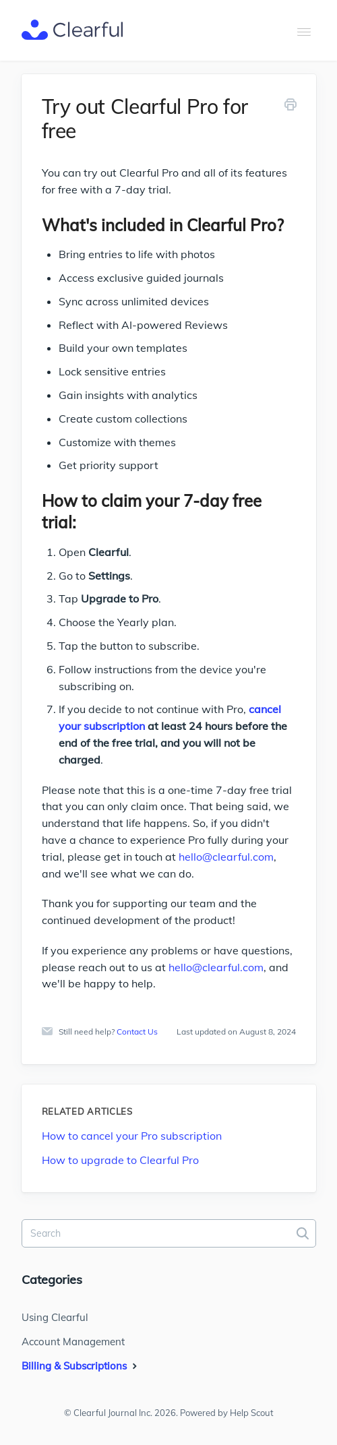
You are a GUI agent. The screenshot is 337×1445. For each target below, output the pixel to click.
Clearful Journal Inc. (112, 1412)
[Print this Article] (290, 106)
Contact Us (137, 1031)
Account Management (73, 1341)
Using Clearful (55, 1317)
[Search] (169, 1233)
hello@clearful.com (226, 856)
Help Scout (252, 1412)
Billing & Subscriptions (81, 1365)
